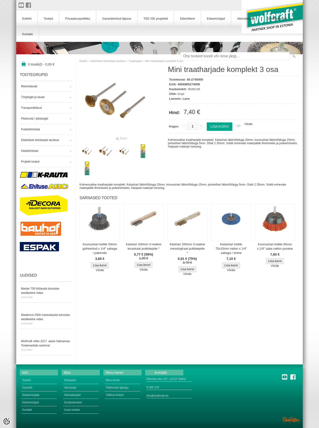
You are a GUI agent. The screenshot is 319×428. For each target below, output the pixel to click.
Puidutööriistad (30, 129)
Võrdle (248, 124)
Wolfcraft (194, 89)
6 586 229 (152, 387)
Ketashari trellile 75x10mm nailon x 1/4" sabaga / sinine (231, 248)
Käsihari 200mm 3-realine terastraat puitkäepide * (143, 246)
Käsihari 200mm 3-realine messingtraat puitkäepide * (187, 248)
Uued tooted (72, 410)
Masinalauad (29, 86)
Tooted (48, 18)
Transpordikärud (31, 108)
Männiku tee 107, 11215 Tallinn (166, 379)
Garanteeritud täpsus (116, 18)
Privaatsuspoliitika (77, 18)
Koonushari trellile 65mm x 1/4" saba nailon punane (275, 246)
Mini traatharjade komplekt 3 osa (164, 61)
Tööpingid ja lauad (32, 97)
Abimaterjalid (246, 18)
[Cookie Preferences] (6, 421)
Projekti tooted (30, 161)
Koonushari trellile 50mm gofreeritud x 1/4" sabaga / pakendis (100, 248)
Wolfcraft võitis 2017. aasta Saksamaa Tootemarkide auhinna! (46, 346)
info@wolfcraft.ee (157, 395)
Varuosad (70, 387)
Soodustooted (73, 402)
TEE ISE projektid (156, 18)
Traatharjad (135, 61)
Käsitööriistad (29, 151)
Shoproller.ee (290, 419)
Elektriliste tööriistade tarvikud (40, 140)
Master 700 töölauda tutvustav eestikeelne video (46, 293)
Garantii (27, 387)
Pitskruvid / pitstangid (34, 118)
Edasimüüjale (30, 395)
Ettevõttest (187, 18)
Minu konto (113, 380)
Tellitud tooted (114, 395)
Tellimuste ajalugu (117, 387)
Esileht (83, 61)
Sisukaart (70, 380)
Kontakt (27, 34)
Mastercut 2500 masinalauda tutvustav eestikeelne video (46, 319)
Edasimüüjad (216, 18)
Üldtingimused (277, 18)
